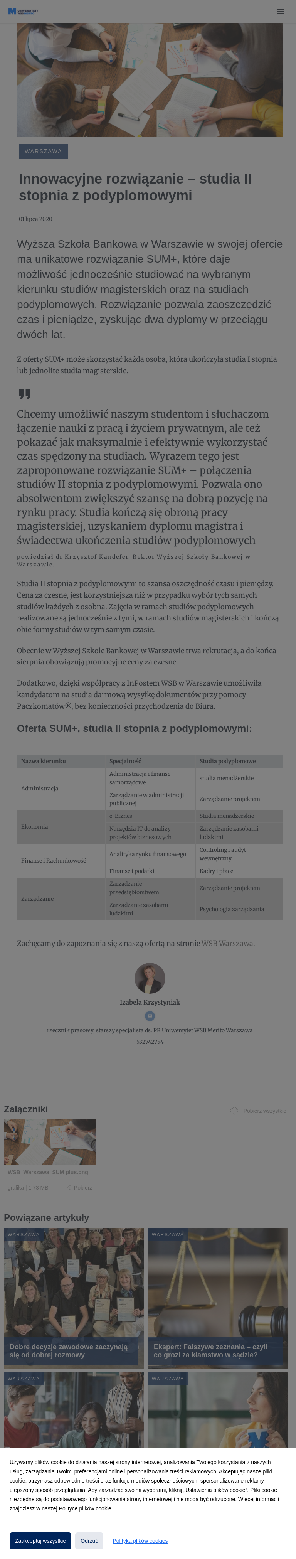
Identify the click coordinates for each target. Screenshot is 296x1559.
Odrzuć (89, 1541)
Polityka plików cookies (140, 1541)
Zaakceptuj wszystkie (40, 1541)
